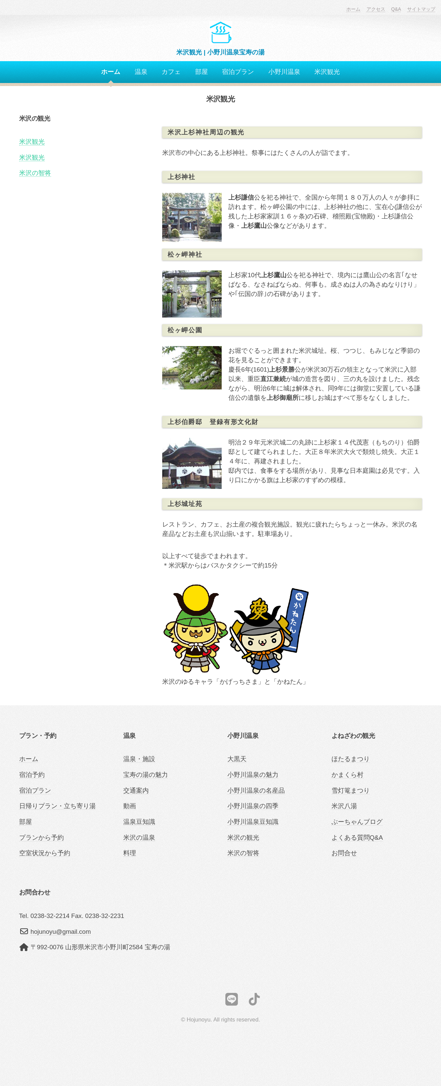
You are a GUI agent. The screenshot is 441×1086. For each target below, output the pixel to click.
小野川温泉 (284, 71)
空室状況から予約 (44, 853)
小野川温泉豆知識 (252, 821)
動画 (129, 805)
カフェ (171, 71)
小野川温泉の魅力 (252, 774)
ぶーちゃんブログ (357, 821)
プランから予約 (41, 837)
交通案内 (136, 790)
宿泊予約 (32, 774)
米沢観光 (327, 71)
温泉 (141, 71)
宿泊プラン (238, 71)
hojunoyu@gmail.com (61, 931)
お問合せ (344, 853)
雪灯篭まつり (351, 790)
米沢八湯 (344, 805)
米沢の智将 (35, 172)
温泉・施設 (139, 758)
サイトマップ (421, 9)
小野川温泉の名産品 (256, 790)
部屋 (201, 71)
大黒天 (237, 758)
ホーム (353, 9)
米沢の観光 (243, 837)
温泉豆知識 (139, 821)
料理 (129, 853)
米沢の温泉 (139, 837)
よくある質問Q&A (357, 837)
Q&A (396, 9)
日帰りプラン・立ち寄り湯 (57, 805)
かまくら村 (347, 774)
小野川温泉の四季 (252, 805)
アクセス (375, 9)
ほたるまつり (351, 758)
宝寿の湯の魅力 (145, 774)
